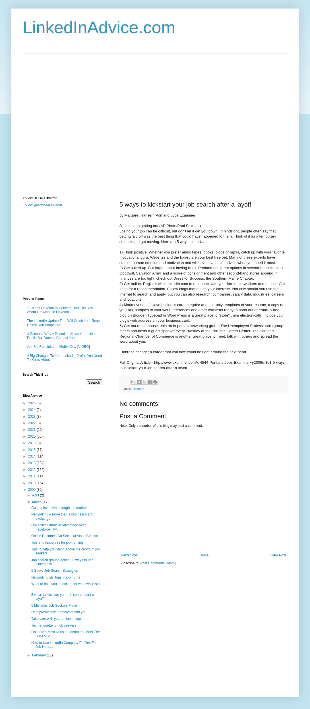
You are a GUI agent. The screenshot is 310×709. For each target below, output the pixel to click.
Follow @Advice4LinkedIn (42, 205)
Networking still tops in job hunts (55, 577)
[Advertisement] (66, 120)
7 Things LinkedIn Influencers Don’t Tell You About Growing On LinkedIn (60, 310)
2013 (32, 463)
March (37, 502)
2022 (32, 423)
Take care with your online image (56, 619)
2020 (32, 436)
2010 (32, 483)
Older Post (278, 555)
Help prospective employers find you (58, 612)
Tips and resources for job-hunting (57, 542)
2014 (32, 456)
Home (204, 555)
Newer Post (130, 555)
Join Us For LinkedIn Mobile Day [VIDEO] (58, 347)
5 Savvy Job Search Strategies (54, 571)
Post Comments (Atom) (158, 563)
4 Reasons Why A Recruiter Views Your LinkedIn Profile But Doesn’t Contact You (63, 336)
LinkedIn (138, 388)
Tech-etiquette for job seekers (53, 625)
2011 (32, 476)
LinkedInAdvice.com (99, 27)
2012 (32, 470)
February (39, 655)
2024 (32, 410)
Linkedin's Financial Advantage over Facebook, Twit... (58, 527)
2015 (32, 450)
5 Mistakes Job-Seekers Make (54, 606)
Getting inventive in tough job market (59, 508)
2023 (32, 417)
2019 (32, 443)
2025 (32, 403)
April (36, 495)
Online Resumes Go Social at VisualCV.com (64, 536)
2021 (32, 430)
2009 (32, 490)
